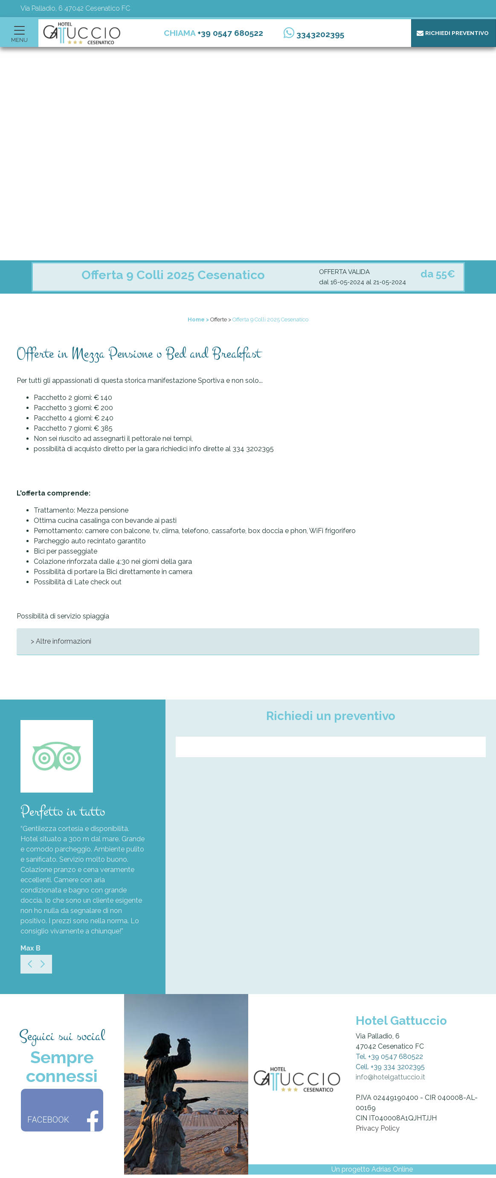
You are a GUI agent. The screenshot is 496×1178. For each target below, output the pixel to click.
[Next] (42, 964)
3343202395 (320, 34)
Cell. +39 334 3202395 (390, 1067)
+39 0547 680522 (230, 33)
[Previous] (29, 964)
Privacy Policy (378, 1128)
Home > (198, 319)
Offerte (218, 319)
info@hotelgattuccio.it (390, 1077)
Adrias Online (392, 1169)
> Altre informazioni (61, 641)
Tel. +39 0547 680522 (389, 1057)
